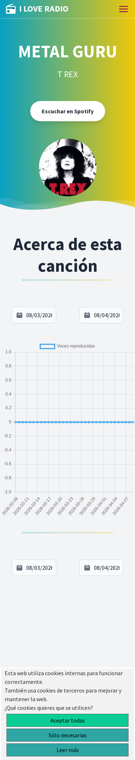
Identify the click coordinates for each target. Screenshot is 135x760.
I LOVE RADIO (37, 9)
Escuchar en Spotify (68, 111)
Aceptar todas (67, 720)
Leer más (68, 750)
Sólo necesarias (68, 735)
